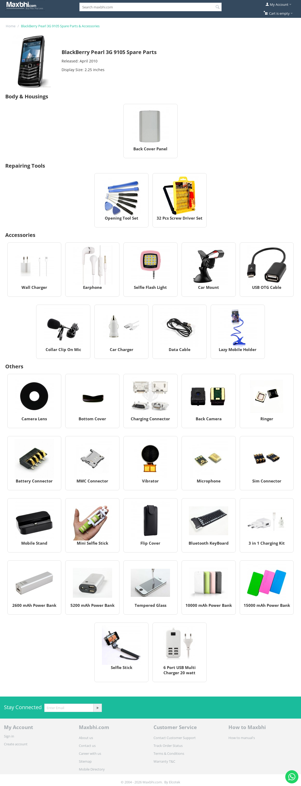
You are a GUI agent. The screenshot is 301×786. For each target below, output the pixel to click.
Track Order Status (168, 745)
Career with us (90, 753)
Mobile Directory (92, 769)
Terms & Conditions (169, 753)
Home (10, 26)
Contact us (87, 745)
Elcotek (174, 782)
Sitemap (85, 761)
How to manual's (241, 737)
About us (86, 737)
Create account (16, 744)
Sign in (9, 736)
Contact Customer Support (175, 737)
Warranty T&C (164, 761)
